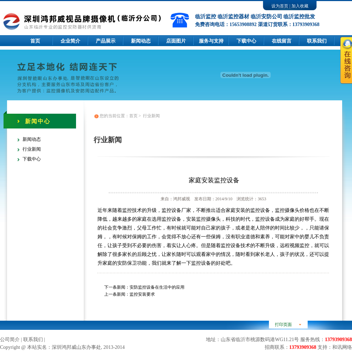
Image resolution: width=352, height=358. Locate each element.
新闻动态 (141, 41)
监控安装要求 (142, 294)
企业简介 (70, 41)
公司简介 (10, 339)
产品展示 (105, 41)
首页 (35, 41)
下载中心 (246, 41)
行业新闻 (32, 149)
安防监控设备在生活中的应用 (157, 287)
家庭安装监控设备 (214, 180)
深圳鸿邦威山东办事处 (76, 347)
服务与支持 (211, 41)
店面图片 (176, 41)
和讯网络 (342, 347)
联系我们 (33, 339)
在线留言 (281, 41)
